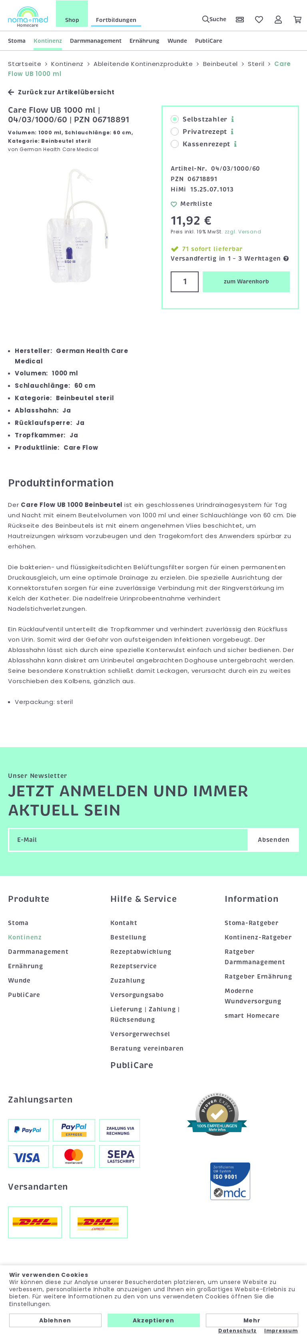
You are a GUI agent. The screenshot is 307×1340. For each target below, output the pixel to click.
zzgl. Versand (243, 231)
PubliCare (208, 40)
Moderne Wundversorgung (253, 996)
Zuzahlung (127, 980)
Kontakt (123, 923)
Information (251, 898)
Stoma (17, 40)
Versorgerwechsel (140, 1033)
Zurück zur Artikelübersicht (61, 92)
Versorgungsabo (137, 994)
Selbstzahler (199, 120)
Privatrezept (199, 132)
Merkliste (192, 203)
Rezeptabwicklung (140, 951)
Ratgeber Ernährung (258, 976)
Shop (72, 19)
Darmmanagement (96, 40)
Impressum (281, 1331)
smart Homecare (252, 1015)
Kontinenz (48, 40)
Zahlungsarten (40, 1099)
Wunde (177, 40)
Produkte (29, 898)
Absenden (274, 839)
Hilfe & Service (143, 898)
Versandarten (38, 1186)
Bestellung (128, 937)
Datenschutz (237, 1331)
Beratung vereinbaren (147, 1048)
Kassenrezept (200, 144)
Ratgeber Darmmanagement (255, 957)
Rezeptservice (133, 965)
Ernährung (144, 40)
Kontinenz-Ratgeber (258, 937)
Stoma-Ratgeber (252, 923)
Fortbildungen (116, 19)
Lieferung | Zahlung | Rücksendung (145, 1014)
